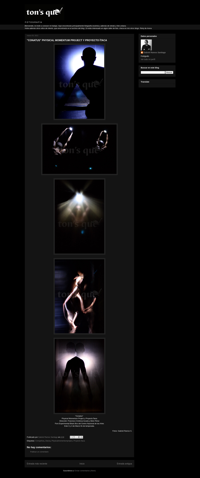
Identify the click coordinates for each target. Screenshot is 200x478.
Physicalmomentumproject (61, 441)
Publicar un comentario (39, 452)
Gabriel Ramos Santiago (155, 52)
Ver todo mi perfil (148, 59)
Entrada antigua (124, 464)
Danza (48, 441)
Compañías (39, 441)
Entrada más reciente (37, 464)
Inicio (81, 464)
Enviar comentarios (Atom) (85, 471)
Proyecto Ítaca (79, 441)
